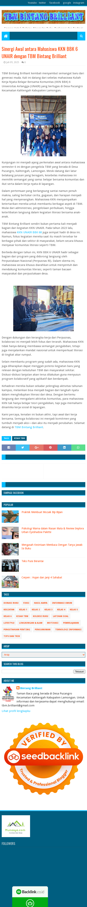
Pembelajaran (71, 623)
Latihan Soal (60, 616)
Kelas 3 (48, 609)
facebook (54, 2)
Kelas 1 (23, 609)
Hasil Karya (40, 603)
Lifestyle (9, 623)
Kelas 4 (61, 609)
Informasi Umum (62, 603)
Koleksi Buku (40, 616)
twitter (42, 2)
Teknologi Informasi (68, 629)
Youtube (32, 2)
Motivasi (52, 623)
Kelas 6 (8, 616)
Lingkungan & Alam (30, 623)
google (67, 2)
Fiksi (26, 603)
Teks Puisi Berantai (33, 561)
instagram (78, 2)
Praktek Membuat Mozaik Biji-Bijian (42, 512)
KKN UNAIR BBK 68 (30, 232)
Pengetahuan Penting (17, 629)
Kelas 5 (74, 609)
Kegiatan (9, 609)
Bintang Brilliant (31, 688)
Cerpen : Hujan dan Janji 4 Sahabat (42, 577)
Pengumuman (42, 629)
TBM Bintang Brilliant (29, 427)
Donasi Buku (11, 603)
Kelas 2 (36, 609)
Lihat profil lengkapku (16, 711)
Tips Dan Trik (12, 636)
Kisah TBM (19, 438)
